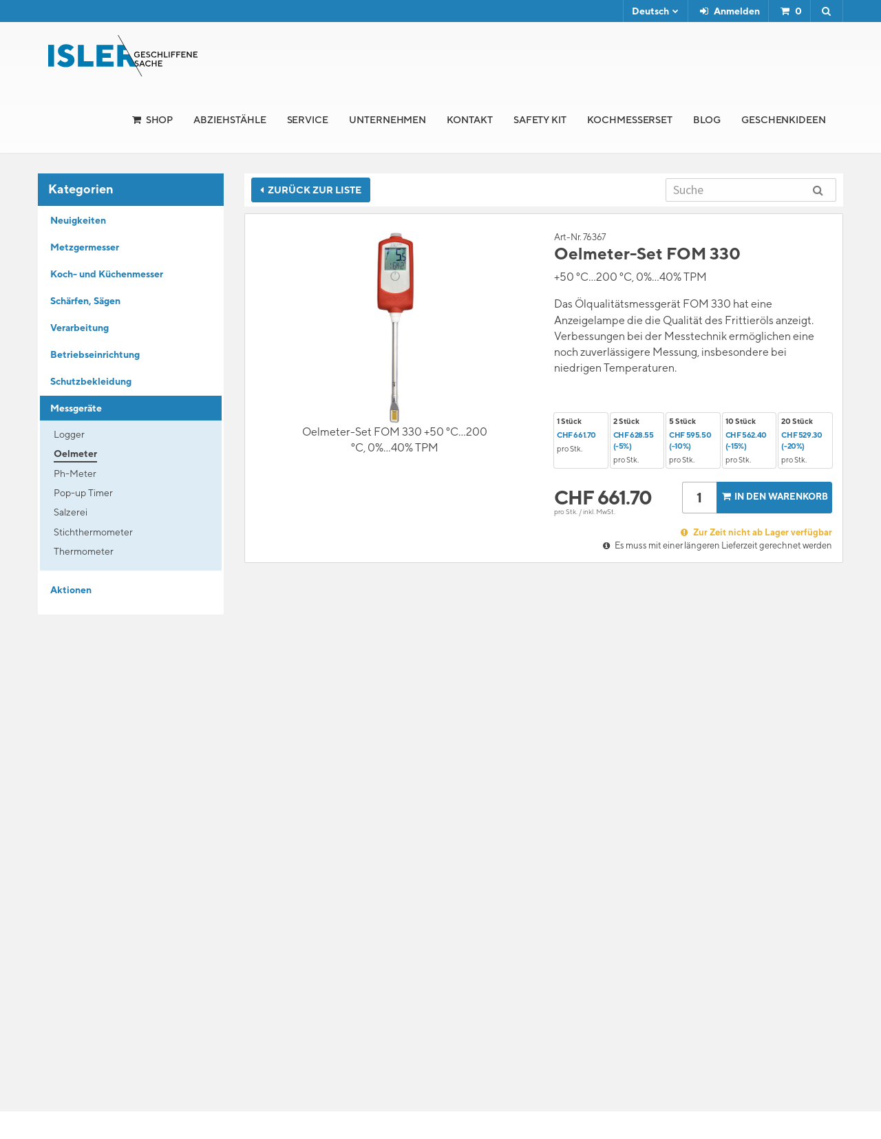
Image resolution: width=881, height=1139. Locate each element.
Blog (707, 119)
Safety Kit (539, 119)
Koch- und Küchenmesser (106, 273)
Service (308, 119)
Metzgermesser (84, 247)
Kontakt (470, 119)
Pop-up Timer (83, 492)
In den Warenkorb (773, 496)
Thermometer (84, 551)
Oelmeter (75, 453)
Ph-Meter (75, 473)
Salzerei (70, 512)
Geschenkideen (783, 119)
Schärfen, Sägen (85, 300)
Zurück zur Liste (310, 189)
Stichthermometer (93, 531)
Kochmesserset (629, 119)
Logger (69, 434)
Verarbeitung (79, 327)
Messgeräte (76, 408)
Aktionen (71, 589)
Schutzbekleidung (90, 381)
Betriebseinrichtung (95, 354)
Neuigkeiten (78, 220)
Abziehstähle (229, 119)
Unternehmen (387, 119)
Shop (159, 119)
